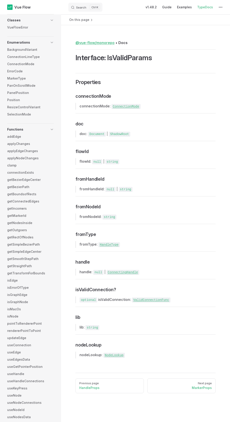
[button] (30, 20)
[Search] (85, 7)
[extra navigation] (221, 7)
